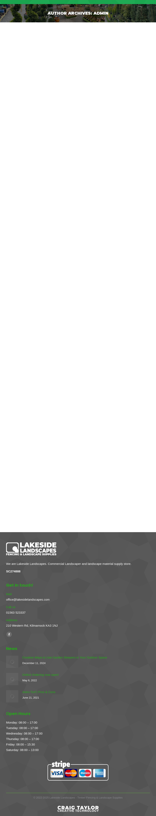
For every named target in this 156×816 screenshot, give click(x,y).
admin (100, 13)
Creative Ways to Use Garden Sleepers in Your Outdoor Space (64, 657)
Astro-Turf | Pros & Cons (38, 692)
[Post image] (12, 662)
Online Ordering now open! (40, 674)
